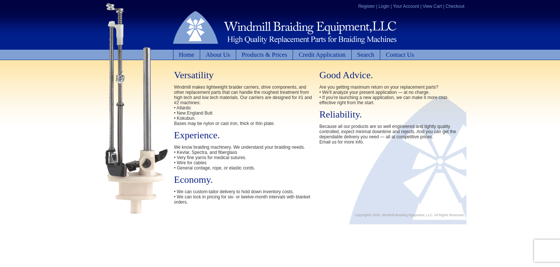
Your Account (406, 6)
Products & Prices (264, 54)
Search (365, 54)
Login (383, 6)
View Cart (432, 6)
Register (366, 6)
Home (187, 54)
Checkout (455, 6)
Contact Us (400, 54)
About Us (218, 54)
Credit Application (322, 54)
